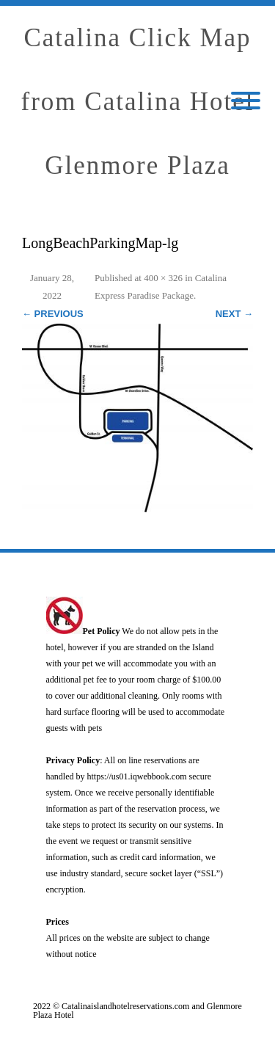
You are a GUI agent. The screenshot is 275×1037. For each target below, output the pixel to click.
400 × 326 (163, 277)
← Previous (53, 313)
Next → (234, 313)
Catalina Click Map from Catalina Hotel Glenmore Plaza (137, 101)
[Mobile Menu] (245, 102)
